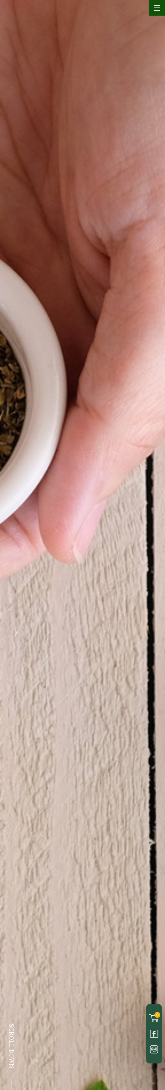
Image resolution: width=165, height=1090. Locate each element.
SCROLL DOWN (12, 1046)
